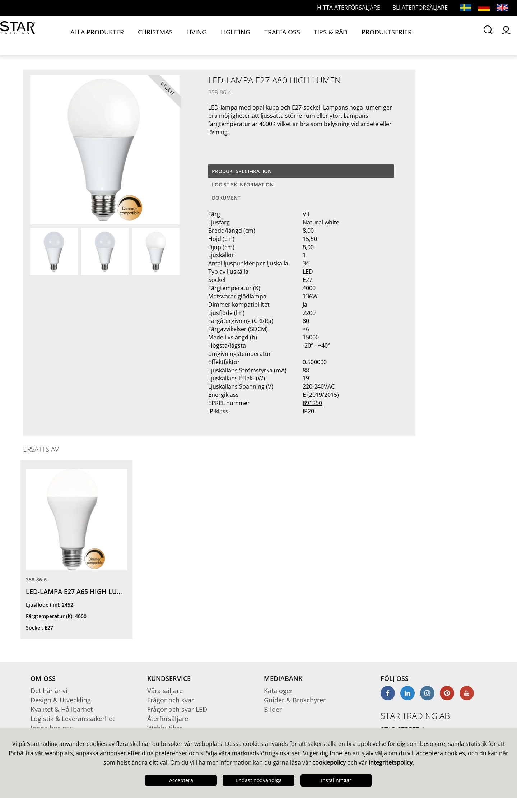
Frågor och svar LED (177, 709)
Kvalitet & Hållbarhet (62, 709)
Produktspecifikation (242, 171)
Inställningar (336, 780)
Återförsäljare (167, 718)
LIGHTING (204, 35)
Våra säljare (165, 690)
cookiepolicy (329, 762)
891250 (312, 403)
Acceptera (181, 780)
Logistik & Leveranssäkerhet (73, 718)
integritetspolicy (391, 762)
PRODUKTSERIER (323, 35)
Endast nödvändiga (259, 780)
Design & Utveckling (61, 700)
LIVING (175, 35)
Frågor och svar (170, 700)
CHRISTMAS (143, 35)
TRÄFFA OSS (241, 35)
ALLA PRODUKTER (97, 35)
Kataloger (278, 690)
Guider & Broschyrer (295, 700)
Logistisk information (243, 184)
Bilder (273, 709)
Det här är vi (49, 690)
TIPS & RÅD (279, 35)
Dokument (226, 197)
